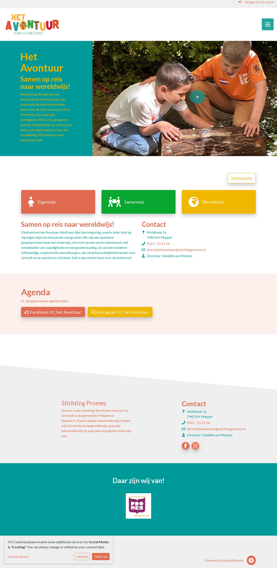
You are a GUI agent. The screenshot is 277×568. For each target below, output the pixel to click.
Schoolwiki (241, 178)
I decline (82, 556)
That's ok (101, 556)
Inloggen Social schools (256, 2)
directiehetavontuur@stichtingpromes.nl (176, 250)
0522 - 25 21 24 (158, 243)
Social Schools (233, 560)
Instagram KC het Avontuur (120, 311)
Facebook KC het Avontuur (53, 311)
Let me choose (18, 556)
